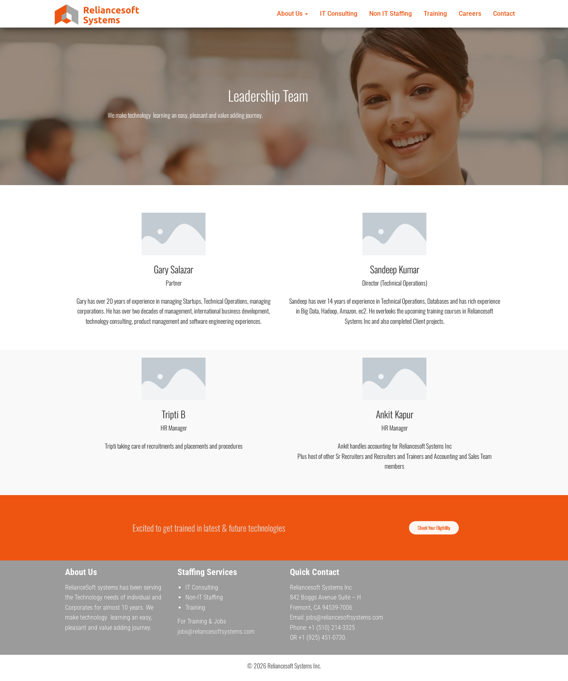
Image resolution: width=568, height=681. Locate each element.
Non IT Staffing (390, 13)
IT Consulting (338, 13)
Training (435, 13)
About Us (292, 13)
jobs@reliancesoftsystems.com (216, 631)
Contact (504, 13)
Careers (470, 13)
